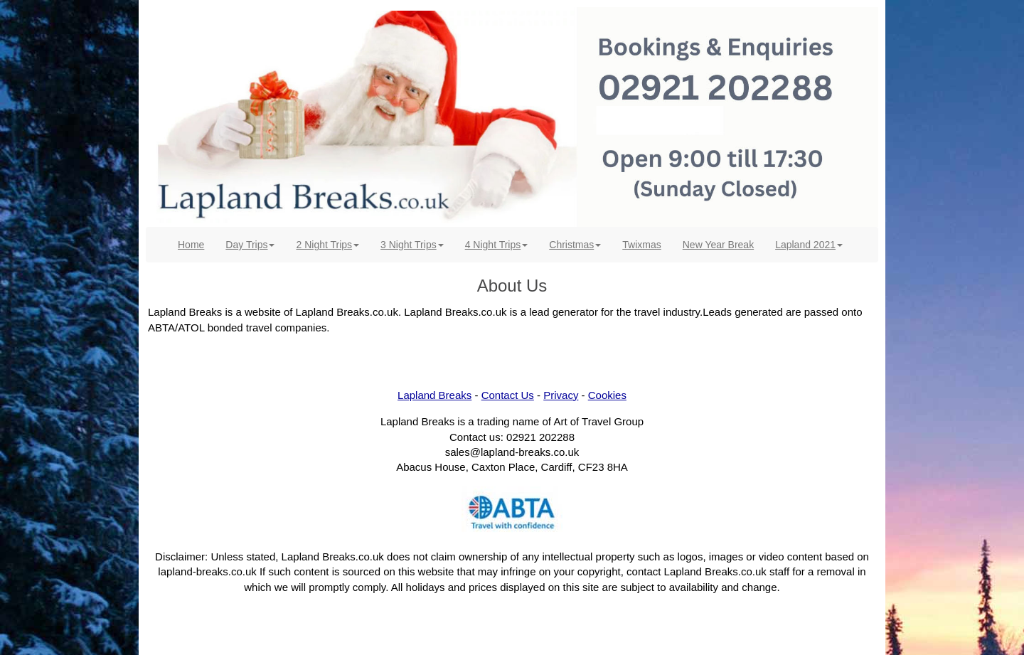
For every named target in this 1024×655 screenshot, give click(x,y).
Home (196, 243)
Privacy (560, 395)
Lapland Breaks (434, 395)
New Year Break (718, 244)
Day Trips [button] (249, 244)
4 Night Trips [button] (496, 244)
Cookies (607, 395)
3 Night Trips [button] (412, 244)
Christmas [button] (575, 244)
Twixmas (641, 244)
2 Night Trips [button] (327, 244)
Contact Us (507, 395)
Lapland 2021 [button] (809, 244)
